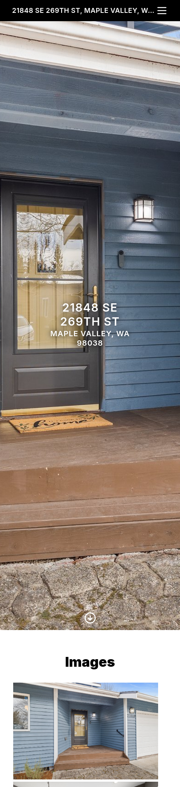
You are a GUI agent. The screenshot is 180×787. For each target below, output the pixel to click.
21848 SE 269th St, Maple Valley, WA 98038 (84, 10)
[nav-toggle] (162, 11)
